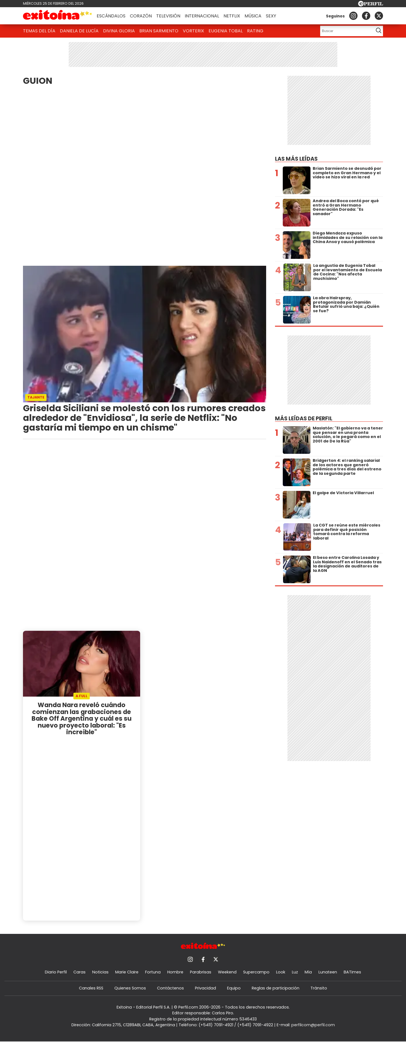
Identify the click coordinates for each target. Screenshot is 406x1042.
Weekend (227, 972)
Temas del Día (39, 31)
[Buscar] (345, 31)
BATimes (352, 972)
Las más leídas (296, 159)
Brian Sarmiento (158, 31)
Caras (79, 972)
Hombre (175, 972)
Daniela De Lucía (79, 31)
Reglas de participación (275, 988)
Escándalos (111, 16)
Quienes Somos (130, 988)
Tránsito (318, 988)
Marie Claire (126, 972)
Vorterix (193, 31)
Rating (255, 31)
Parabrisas (200, 972)
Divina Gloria (119, 31)
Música (253, 16)
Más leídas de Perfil (303, 418)
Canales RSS (91, 988)
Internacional (202, 16)
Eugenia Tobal (226, 31)
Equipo (234, 988)
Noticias (100, 972)
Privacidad (205, 988)
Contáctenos (170, 988)
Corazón (141, 16)
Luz (295, 972)
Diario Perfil (56, 972)
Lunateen (327, 972)
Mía (308, 972)
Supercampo (256, 972)
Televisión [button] (168, 16)
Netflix (231, 16)
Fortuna (153, 972)
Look (280, 972)
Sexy (271, 16)
